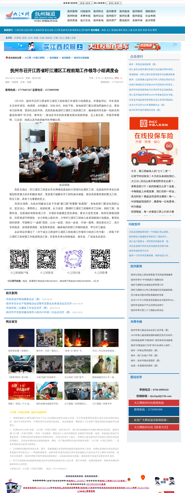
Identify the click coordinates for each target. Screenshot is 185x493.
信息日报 (28, 30)
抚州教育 (111, 11)
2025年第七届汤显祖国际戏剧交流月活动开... (152, 335)
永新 (73, 38)
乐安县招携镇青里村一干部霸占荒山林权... (149, 232)
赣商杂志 (76, 30)
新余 (125, 30)
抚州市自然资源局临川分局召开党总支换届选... (151, 89)
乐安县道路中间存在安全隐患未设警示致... (149, 246)
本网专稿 (85, 15)
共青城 (17, 38)
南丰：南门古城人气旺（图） (145, 355)
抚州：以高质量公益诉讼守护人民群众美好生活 (152, 79)
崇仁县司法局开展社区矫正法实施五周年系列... (151, 69)
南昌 (104, 30)
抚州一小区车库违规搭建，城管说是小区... (149, 255)
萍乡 (150, 30)
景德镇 (114, 30)
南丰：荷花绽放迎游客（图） (143, 64)
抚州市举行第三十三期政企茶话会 (147, 310)
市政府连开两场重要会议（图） (24, 299)
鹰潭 (154, 30)
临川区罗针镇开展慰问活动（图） (145, 110)
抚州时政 (72, 15)
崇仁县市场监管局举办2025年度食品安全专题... (151, 94)
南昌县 (49, 38)
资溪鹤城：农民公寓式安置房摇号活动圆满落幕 (152, 74)
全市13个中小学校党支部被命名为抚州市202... (153, 300)
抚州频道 (54, 58)
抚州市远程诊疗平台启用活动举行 (147, 305)
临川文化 (85, 20)
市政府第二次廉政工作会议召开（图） (27, 308)
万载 (56, 38)
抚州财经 (137, 11)
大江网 (57, 30)
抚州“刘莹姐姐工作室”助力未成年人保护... (151, 345)
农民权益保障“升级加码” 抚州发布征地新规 (152, 340)
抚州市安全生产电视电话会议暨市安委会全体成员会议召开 (39, 303)
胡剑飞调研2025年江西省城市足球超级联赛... (152, 290)
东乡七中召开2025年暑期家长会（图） (147, 105)
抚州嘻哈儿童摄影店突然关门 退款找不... (148, 236)
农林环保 (137, 20)
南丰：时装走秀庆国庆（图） (145, 350)
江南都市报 (38, 30)
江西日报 (19, 30)
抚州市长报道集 (81, 58)
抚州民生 (98, 11)
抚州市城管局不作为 (139, 250)
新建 (67, 38)
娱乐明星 (150, 20)
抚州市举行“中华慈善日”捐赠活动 (147, 279)
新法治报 (49, 30)
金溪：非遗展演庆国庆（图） (145, 365)
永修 (42, 38)
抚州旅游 (124, 11)
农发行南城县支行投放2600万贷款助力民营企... (151, 84)
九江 (108, 30)
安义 (62, 38)
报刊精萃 (85, 30)
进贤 (24, 38)
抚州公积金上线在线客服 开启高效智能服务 (152, 274)
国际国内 (150, 11)
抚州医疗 (111, 15)
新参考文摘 (66, 30)
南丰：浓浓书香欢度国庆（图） (146, 360)
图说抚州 (124, 20)
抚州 (140, 30)
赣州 (120, 30)
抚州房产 (111, 20)
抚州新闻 (72, 11)
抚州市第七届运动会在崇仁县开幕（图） (150, 330)
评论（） (119, 78)
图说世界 (136, 377)
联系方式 (161, 427)
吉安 (135, 30)
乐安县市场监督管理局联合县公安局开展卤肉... (151, 100)
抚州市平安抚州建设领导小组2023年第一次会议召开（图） (39, 312)
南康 (36, 38)
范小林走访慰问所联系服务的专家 (147, 295)
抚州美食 (72, 20)
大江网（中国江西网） (35, 58)
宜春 (145, 30)
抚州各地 (98, 20)
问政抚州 (85, 11)
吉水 (30, 38)
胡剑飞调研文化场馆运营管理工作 (147, 285)
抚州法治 (98, 15)
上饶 (130, 30)
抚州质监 (137, 15)
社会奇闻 (150, 15)
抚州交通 (124, 15)
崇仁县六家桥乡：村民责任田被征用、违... (149, 241)
